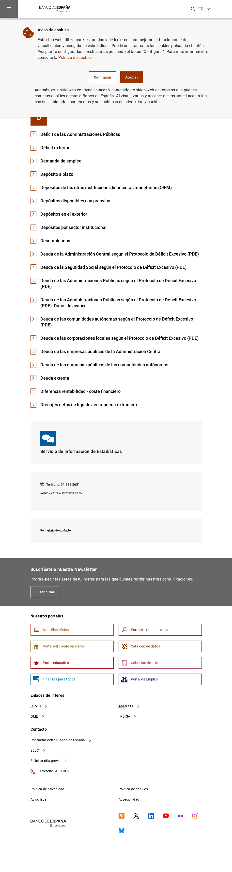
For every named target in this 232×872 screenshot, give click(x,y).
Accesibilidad (129, 799)
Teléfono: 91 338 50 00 (53, 771)
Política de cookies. (75, 57)
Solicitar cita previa (49, 761)
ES (204, 9)
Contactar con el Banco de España (61, 740)
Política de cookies (133, 789)
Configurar (102, 77)
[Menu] (9, 9)
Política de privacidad (47, 789)
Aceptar (131, 77)
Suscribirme (45, 592)
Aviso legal (39, 799)
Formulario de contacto (55, 530)
